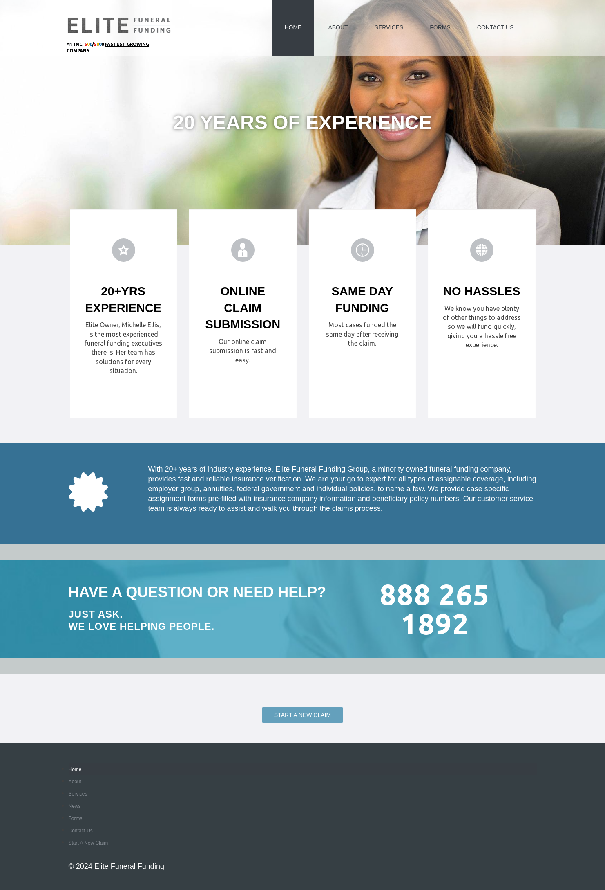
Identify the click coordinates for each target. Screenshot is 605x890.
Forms (440, 27)
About (338, 27)
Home (292, 27)
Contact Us (495, 27)
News (75, 806)
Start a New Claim (302, 715)
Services (389, 27)
